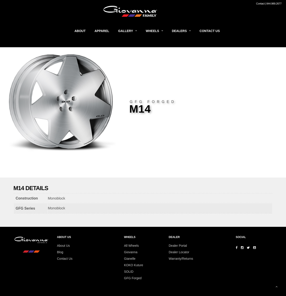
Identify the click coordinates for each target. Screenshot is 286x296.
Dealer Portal (178, 245)
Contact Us (210, 31)
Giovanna (130, 252)
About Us (63, 245)
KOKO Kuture (133, 265)
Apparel (102, 31)
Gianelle (129, 258)
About (80, 31)
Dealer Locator (179, 252)
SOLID (128, 271)
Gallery (125, 31)
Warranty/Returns (181, 258)
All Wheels (131, 245)
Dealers (179, 31)
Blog (60, 252)
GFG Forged (133, 278)
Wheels (152, 31)
